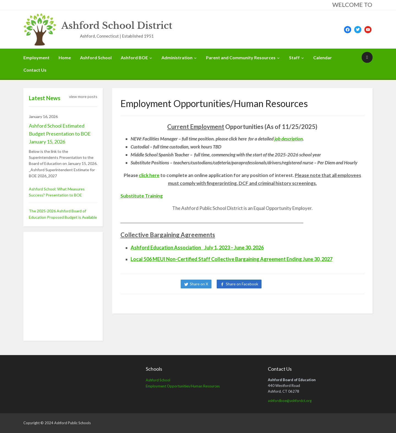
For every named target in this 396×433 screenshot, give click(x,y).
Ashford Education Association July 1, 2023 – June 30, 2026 (197, 247)
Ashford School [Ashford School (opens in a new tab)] (158, 380)
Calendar (322, 57)
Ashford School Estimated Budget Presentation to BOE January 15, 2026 (60, 134)
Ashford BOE (134, 57)
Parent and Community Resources (241, 57)
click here (149, 175)
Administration (177, 57)
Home (65, 57)
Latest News (44, 98)
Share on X (199, 284)
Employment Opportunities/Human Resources (183, 386)
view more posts (83, 96)
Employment (36, 57)
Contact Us (34, 69)
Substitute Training (141, 196)
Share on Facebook (242, 284)
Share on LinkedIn (285, 284)
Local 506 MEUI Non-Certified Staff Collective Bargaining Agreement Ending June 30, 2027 (231, 259)
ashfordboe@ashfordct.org (290, 400)
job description (288, 139)
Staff (294, 57)
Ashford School (96, 57)
